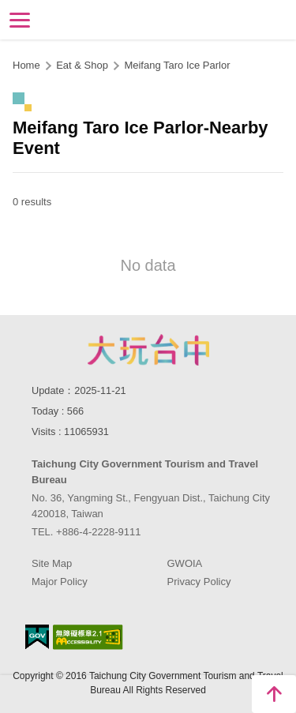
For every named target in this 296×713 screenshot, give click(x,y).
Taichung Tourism (148, 18)
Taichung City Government (148, 350)
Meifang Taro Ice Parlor (177, 65)
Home (26, 65)
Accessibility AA (88, 637)
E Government (37, 637)
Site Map (52, 563)
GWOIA (185, 563)
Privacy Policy (199, 581)
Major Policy (60, 581)
